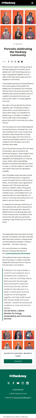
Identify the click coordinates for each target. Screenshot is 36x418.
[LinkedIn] (27, 383)
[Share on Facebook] (8, 61)
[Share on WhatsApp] (12, 61)
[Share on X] (15, 61)
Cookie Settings (18, 389)
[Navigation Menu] (32, 3)
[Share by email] (22, 61)
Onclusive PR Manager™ (22, 398)
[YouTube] (18, 383)
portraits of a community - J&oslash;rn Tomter (18, 354)
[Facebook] (13, 383)
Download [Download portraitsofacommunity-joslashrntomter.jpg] (18, 361)
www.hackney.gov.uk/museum (18, 253)
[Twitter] (8, 383)
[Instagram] (23, 383)
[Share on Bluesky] (18, 61)
